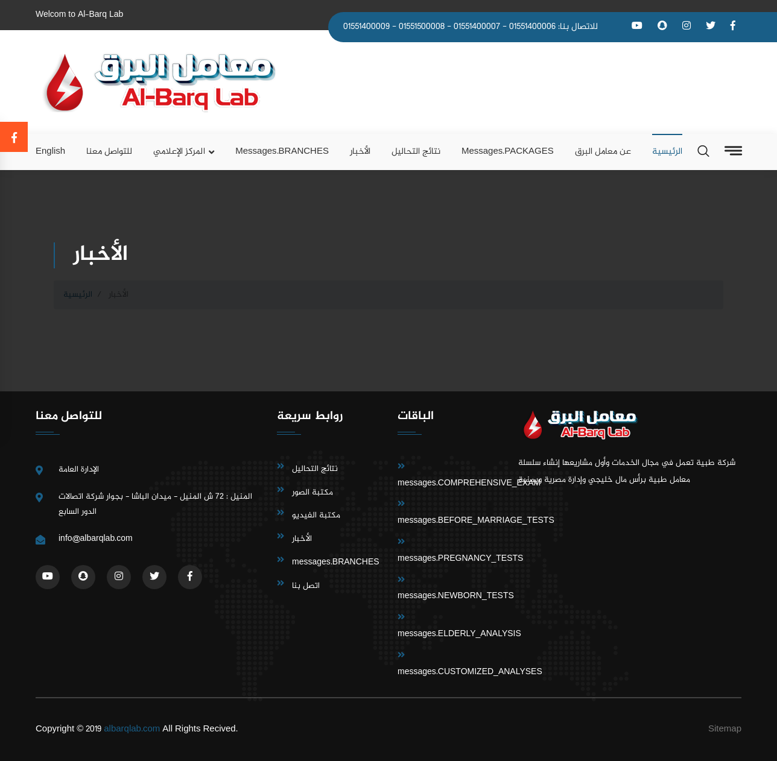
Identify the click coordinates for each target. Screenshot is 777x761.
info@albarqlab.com (96, 539)
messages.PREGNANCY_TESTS (460, 559)
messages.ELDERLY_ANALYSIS (459, 634)
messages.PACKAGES (507, 151)
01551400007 (477, 26)
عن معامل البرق (603, 151)
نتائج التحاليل (416, 151)
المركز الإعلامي (179, 151)
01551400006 (532, 26)
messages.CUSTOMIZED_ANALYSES (470, 672)
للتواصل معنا (109, 151)
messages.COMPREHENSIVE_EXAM (469, 483)
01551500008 (422, 26)
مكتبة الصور (312, 492)
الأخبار (360, 151)
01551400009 (366, 26)
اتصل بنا (306, 586)
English (50, 151)
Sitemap (724, 729)
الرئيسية (667, 151)
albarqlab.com (132, 729)
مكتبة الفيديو (316, 515)
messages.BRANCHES (282, 151)
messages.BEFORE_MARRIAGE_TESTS (476, 521)
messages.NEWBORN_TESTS (456, 596)
